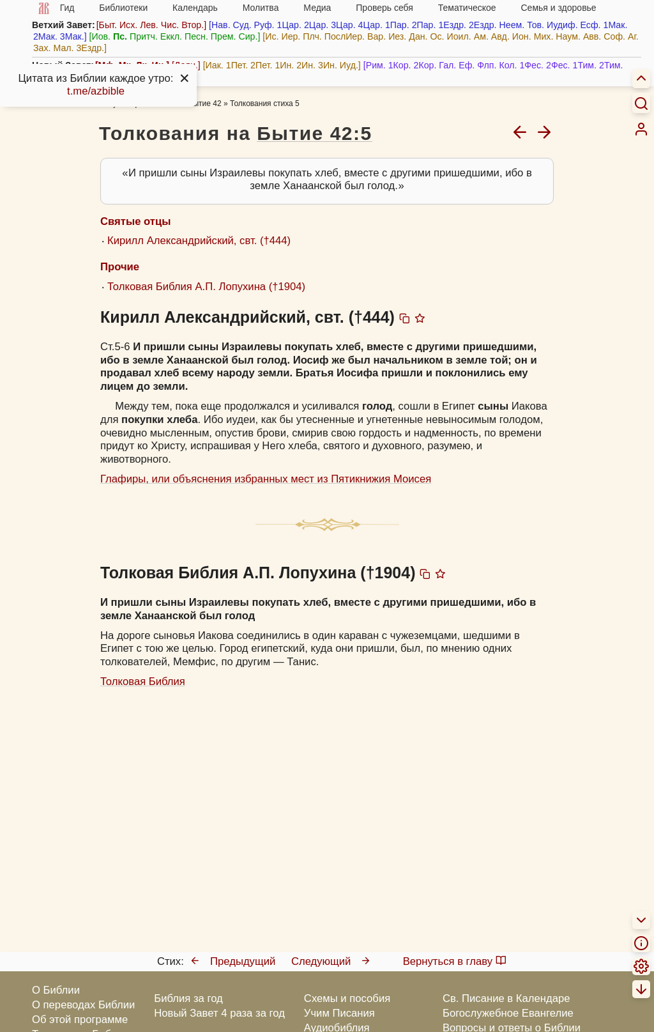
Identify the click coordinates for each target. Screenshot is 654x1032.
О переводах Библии (83, 1005)
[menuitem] (641, 129)
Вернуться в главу (454, 961)
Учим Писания (339, 1013)
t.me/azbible (96, 91)
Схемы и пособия (347, 998)
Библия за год (188, 998)
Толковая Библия (142, 681)
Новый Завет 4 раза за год (219, 1013)
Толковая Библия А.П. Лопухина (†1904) (206, 287)
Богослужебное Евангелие (508, 1013)
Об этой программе (80, 1019)
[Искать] (641, 103)
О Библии (56, 990)
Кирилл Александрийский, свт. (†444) (199, 241)
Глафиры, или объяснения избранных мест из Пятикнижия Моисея (265, 479)
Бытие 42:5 (314, 133)
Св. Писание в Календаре (506, 998)
